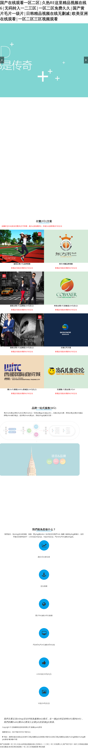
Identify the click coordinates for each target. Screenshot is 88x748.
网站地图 (42, 747)
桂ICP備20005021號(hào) (21, 732)
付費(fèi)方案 (44, 221)
